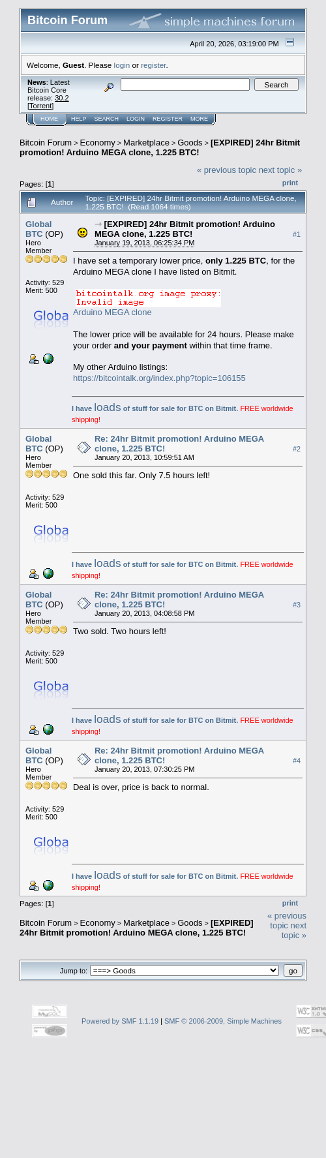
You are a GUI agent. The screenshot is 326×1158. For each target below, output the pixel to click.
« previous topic (226, 170)
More (199, 118)
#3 (297, 605)
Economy (97, 142)
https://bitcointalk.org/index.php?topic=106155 (159, 378)
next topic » (281, 170)
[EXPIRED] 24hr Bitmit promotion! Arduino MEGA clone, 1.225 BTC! (160, 147)
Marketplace (146, 142)
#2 (297, 449)
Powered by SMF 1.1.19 (120, 1021)
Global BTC (38, 229)
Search (107, 118)
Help (79, 118)
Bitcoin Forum (46, 142)
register (153, 65)
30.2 (61, 98)
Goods (189, 142)
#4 (297, 761)
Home (49, 118)
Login (135, 118)
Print (290, 183)
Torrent (40, 106)
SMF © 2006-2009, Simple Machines (223, 1021)
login (122, 65)
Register (168, 118)
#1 (297, 234)
